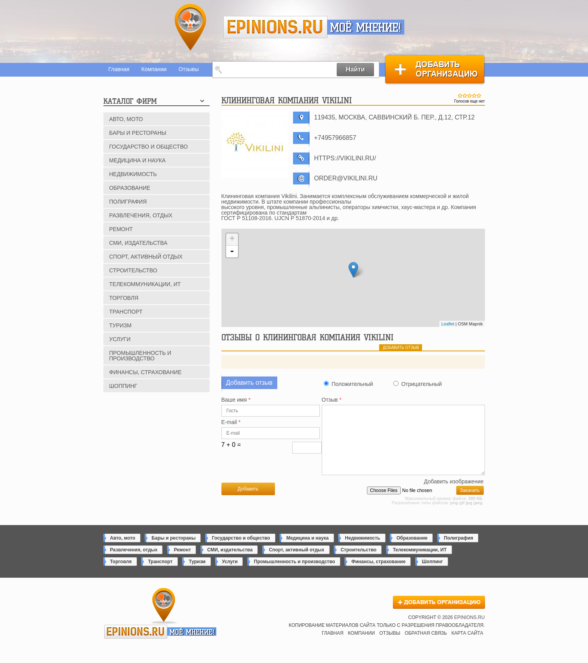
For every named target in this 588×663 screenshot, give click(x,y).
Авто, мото (126, 119)
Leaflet (447, 323)
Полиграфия (128, 201)
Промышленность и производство (140, 356)
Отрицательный (421, 384)
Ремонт (121, 229)
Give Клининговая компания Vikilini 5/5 (479, 95)
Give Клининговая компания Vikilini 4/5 (474, 95)
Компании (153, 69)
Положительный (352, 384)
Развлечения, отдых (141, 215)
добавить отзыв (401, 347)
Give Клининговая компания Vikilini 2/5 (465, 95)
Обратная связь (426, 646)
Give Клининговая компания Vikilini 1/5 (460, 95)
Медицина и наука (137, 160)
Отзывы (189, 69)
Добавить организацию (435, 69)
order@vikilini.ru (346, 178)
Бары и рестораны (137, 133)
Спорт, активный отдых (146, 256)
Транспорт (126, 312)
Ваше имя (236, 400)
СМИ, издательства (138, 243)
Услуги (120, 339)
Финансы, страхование (145, 372)
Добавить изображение (454, 495)
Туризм (120, 325)
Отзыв (332, 400)
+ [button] (231, 239)
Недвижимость (133, 174)
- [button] (232, 251)
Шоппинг (123, 386)
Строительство (133, 270)
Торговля (123, 298)
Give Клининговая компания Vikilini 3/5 (469, 95)
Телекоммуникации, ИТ (145, 284)
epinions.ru (275, 27)
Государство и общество (148, 146)
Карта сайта (467, 646)
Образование (130, 188)
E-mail (231, 422)
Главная (119, 69)
